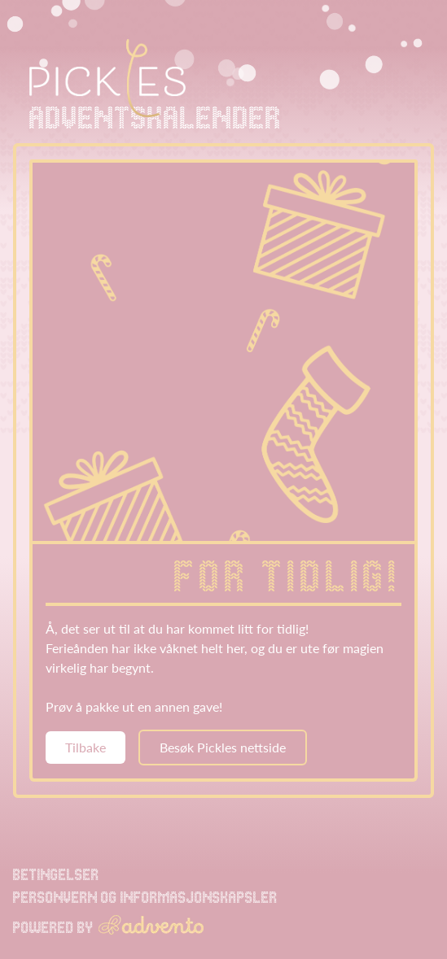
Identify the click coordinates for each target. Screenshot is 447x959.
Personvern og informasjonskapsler (145, 897)
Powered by (108, 925)
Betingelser (56, 874)
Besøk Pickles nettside (223, 747)
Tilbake (85, 747)
